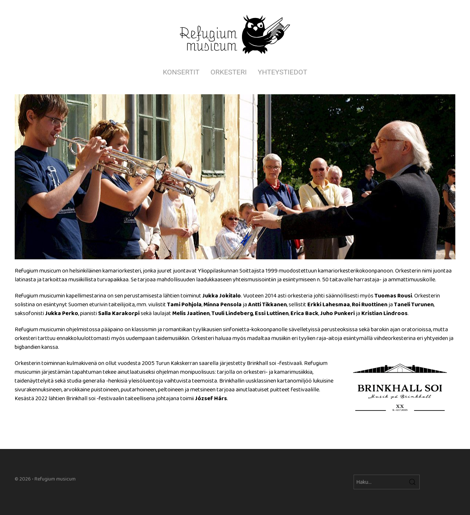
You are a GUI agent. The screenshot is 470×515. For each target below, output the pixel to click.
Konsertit (181, 72)
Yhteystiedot (282, 72)
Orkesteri (228, 72)
